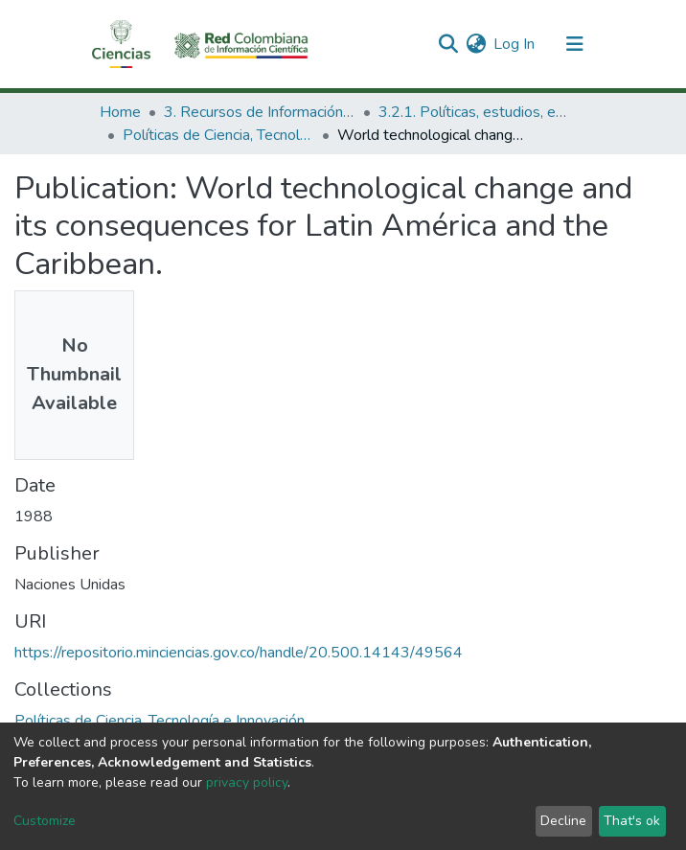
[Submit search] (448, 44)
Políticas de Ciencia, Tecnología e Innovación (218, 135)
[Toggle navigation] (575, 44)
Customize (44, 821)
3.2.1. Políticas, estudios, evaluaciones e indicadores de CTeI (474, 112)
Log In (515, 44)
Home (120, 112)
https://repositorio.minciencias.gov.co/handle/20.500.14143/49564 (238, 652)
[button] (476, 44)
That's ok (632, 821)
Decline (563, 821)
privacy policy (246, 782)
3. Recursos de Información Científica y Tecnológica (259, 112)
